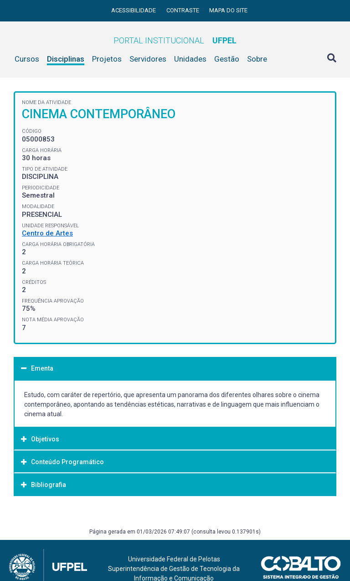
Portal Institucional (175, 40)
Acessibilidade (134, 10)
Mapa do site (228, 10)
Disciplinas (65, 58)
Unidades (190, 58)
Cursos (27, 58)
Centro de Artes (47, 233)
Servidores (147, 58)
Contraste (183, 10)
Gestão (226, 58)
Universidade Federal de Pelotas (174, 559)
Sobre (257, 58)
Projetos (107, 58)
